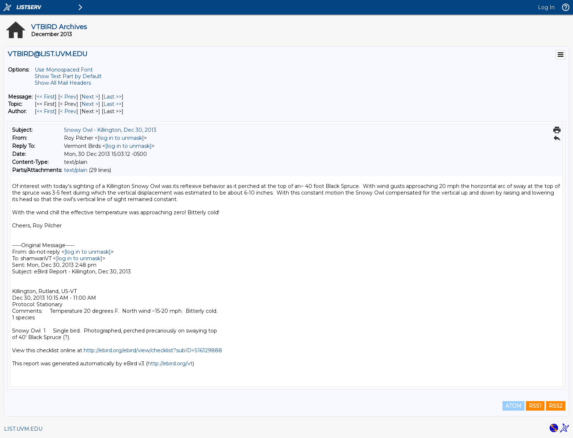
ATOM (513, 406)
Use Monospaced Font (64, 69)
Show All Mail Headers (63, 83)
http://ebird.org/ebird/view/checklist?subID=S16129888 (153, 350)
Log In (546, 7)
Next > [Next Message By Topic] (89, 104)
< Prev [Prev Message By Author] (68, 111)
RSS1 (535, 406)
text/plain (75, 170)
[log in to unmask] (121, 138)
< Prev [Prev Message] (68, 96)
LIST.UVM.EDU (23, 429)
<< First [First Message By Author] (46, 111)
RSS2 (555, 406)
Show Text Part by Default (68, 76)
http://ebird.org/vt (170, 363)
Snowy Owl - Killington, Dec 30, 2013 (110, 130)
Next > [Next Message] (89, 96)
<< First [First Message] (46, 96)
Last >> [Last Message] (112, 96)
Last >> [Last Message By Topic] (112, 104)
